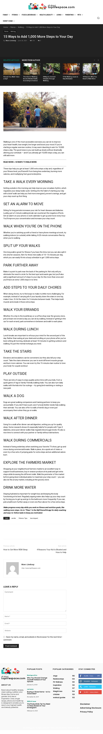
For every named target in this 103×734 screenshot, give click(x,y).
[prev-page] (94, 60)
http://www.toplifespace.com (30, 568)
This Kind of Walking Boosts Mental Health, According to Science (30, 79)
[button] (98, 18)
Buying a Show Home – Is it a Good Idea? (38, 693)
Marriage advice (32, 675)
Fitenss (12, 27)
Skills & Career (31, 701)
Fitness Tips (23, 518)
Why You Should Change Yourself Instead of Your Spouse (37, 680)
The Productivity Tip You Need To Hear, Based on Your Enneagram (38, 706)
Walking (21, 27)
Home (5, 27)
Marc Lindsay (11, 40)
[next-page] (98, 60)
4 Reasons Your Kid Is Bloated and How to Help (51, 551)
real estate (30, 689)
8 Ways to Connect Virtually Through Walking (49, 79)
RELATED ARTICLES (11, 60)
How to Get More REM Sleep (15, 549)
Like (98, 676)
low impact (34, 518)
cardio (13, 518)
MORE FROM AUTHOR (31, 60)
